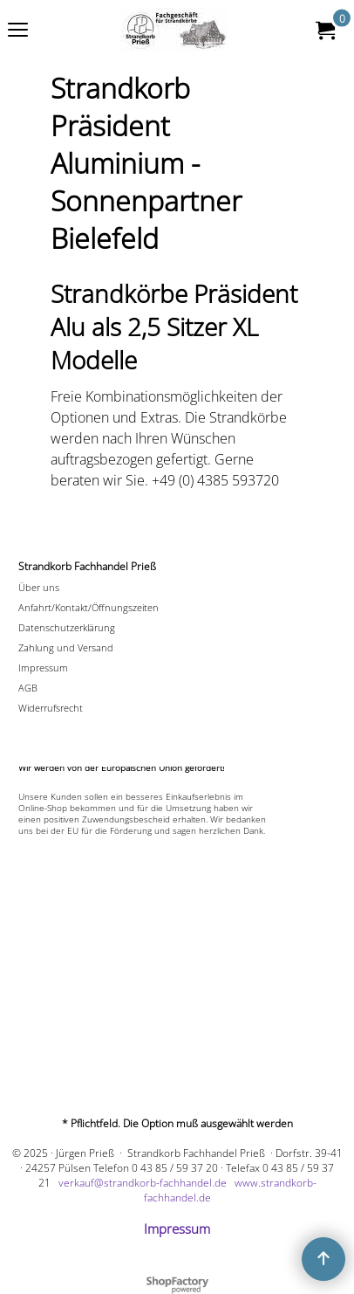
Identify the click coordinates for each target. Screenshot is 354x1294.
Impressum (177, 1228)
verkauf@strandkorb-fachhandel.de (142, 1182)
